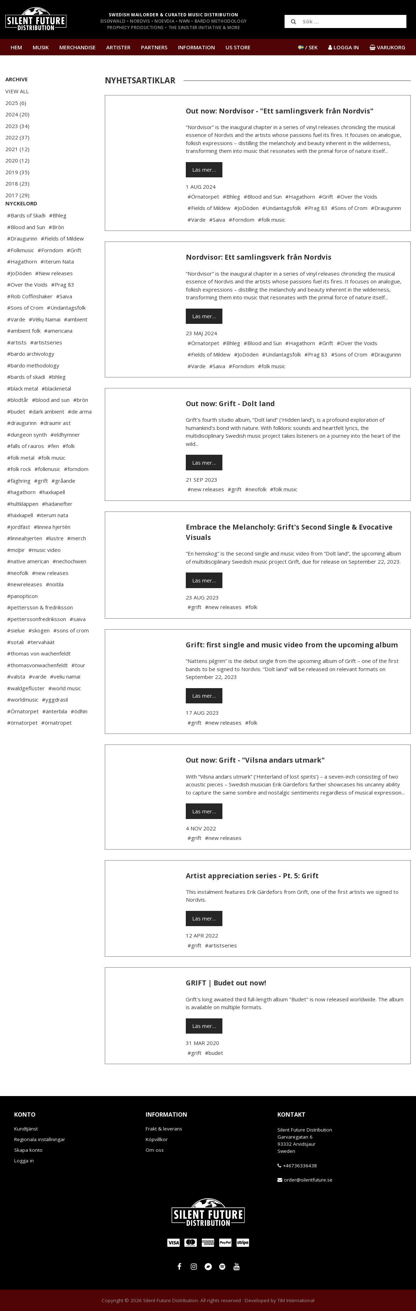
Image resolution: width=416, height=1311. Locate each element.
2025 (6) (15, 102)
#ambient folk (23, 351)
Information (196, 47)
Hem (16, 47)
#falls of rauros (25, 467)
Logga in (24, 1160)
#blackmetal (56, 409)
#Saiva (64, 317)
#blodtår (17, 421)
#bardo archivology (30, 374)
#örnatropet (56, 743)
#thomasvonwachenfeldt (37, 686)
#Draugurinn (22, 259)
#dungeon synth (27, 455)
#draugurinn (22, 444)
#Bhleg (57, 236)
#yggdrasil (55, 720)
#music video (44, 571)
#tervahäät (41, 663)
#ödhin (79, 732)
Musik (41, 47)
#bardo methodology (33, 386)
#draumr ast (55, 444)
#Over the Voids (27, 305)
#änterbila (54, 732)
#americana (58, 351)
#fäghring (19, 501)
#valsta (16, 697)
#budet (16, 432)
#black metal (22, 409)
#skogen (39, 651)
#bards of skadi (26, 398)
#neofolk (17, 594)
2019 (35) (17, 172)
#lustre (55, 559)
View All (17, 91)
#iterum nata (52, 536)
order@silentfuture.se (308, 1180)
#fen (53, 467)
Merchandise (77, 47)
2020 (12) (17, 160)
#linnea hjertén (52, 548)
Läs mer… (204, 169)
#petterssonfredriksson (36, 640)
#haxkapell (52, 513)
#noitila (55, 605)
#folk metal (20, 478)
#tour (78, 686)
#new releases (50, 594)
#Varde (16, 340)
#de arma (80, 432)
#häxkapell (20, 536)
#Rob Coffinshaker (30, 317)
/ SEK (308, 47)
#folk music (51, 478)
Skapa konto (28, 1150)
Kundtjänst (26, 1128)
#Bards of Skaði (26, 236)
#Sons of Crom (25, 328)
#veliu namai (65, 697)
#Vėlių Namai (44, 340)
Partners (154, 47)
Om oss (155, 1150)
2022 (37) (17, 137)
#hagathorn (21, 513)
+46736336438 (300, 1165)
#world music (64, 709)
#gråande (63, 501)
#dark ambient (46, 432)
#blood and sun (51, 421)
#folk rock (19, 490)
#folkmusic (47, 490)
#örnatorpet (22, 743)
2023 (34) (17, 125)
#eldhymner (65, 455)
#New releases (54, 294)
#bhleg (57, 398)
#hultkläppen (22, 525)
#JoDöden (19, 294)
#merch (76, 559)
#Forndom (50, 271)
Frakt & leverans (164, 1128)
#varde (38, 697)
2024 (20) (17, 114)
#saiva (78, 640)
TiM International (295, 1300)
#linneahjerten (24, 559)
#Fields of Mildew (62, 259)
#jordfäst (18, 548)
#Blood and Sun (26, 248)
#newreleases (24, 605)
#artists (17, 363)
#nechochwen (69, 582)
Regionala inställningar (39, 1139)
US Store (238, 47)
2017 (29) (17, 195)
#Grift (74, 271)
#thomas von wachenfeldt (39, 674)
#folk (69, 467)
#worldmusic (22, 720)
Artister (118, 47)
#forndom (76, 490)
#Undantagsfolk (66, 328)
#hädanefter (57, 525)
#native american (28, 582)
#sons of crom (71, 651)
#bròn (80, 421)
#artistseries (46, 363)
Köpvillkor (157, 1139)
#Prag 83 (62, 305)
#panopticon (22, 617)
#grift (41, 501)
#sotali (15, 663)
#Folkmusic (20, 271)
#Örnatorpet (23, 732)
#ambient (75, 340)
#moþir (16, 571)
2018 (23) (17, 183)
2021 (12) (17, 149)
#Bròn (56, 248)
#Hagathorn (22, 282)
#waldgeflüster (26, 709)
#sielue (16, 651)
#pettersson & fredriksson (40, 628)
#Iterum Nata (57, 282)
